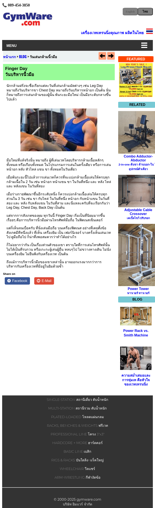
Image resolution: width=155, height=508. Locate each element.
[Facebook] (17, 281)
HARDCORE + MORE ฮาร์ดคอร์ (77, 443)
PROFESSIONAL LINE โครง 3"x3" (77, 434)
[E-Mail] (44, 281)
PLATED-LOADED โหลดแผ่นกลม (77, 417)
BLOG (23, 56)
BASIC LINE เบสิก (77, 451)
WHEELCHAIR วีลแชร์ (77, 469)
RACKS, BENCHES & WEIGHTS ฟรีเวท (77, 426)
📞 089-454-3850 (16, 5)
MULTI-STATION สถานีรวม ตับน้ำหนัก (77, 408)
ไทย (145, 11)
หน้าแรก (9, 56)
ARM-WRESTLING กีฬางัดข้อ (77, 477)
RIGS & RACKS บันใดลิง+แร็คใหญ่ (77, 460)
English (130, 11)
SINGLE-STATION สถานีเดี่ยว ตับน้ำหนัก (77, 400)
